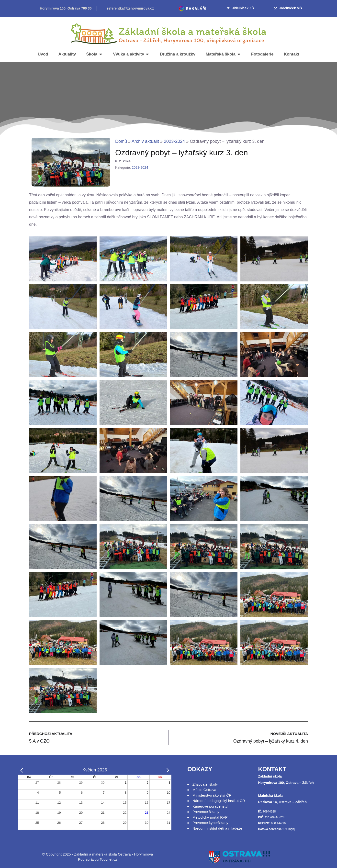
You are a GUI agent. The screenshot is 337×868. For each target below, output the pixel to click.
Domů (121, 141)
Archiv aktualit (145, 141)
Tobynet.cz (108, 859)
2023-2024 (174, 141)
